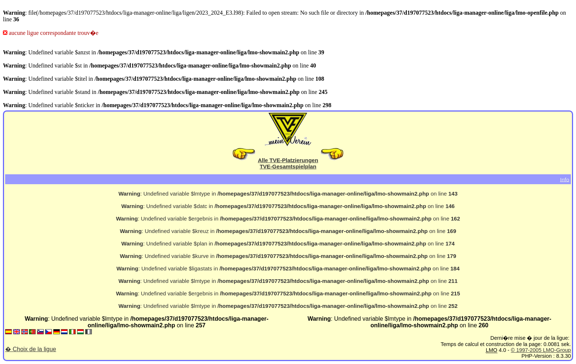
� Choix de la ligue (30, 349)
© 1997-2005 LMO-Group (541, 350)
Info (564, 179)
